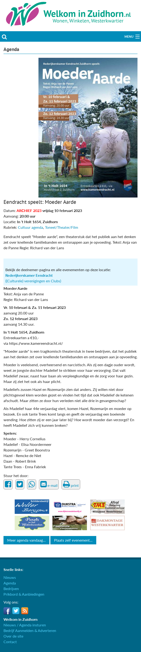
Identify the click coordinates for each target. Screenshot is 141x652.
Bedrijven (11, 588)
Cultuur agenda (30, 227)
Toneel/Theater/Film (61, 227)
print (71, 484)
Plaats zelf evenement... (73, 540)
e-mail (49, 484)
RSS (24, 610)
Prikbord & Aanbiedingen (23, 594)
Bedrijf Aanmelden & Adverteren (29, 630)
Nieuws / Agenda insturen (24, 625)
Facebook (6, 610)
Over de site (13, 636)
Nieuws (9, 577)
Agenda (11, 49)
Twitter (15, 610)
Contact (10, 641)
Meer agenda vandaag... (26, 540)
